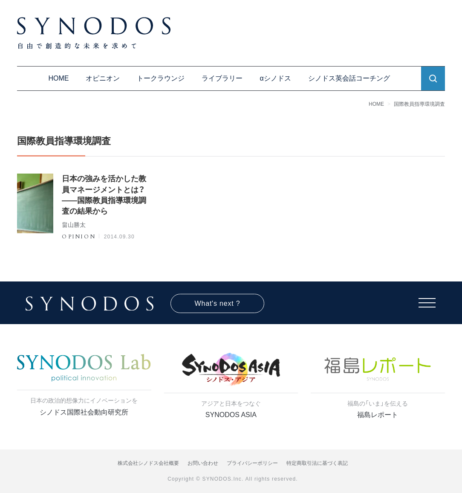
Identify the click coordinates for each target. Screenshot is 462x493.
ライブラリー (222, 78)
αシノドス (275, 78)
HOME (58, 78)
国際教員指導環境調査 (419, 104)
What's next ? (217, 303)
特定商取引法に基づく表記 (317, 463)
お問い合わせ (203, 463)
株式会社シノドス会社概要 (148, 463)
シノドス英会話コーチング (349, 78)
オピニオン (103, 78)
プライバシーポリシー (252, 463)
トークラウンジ (161, 78)
